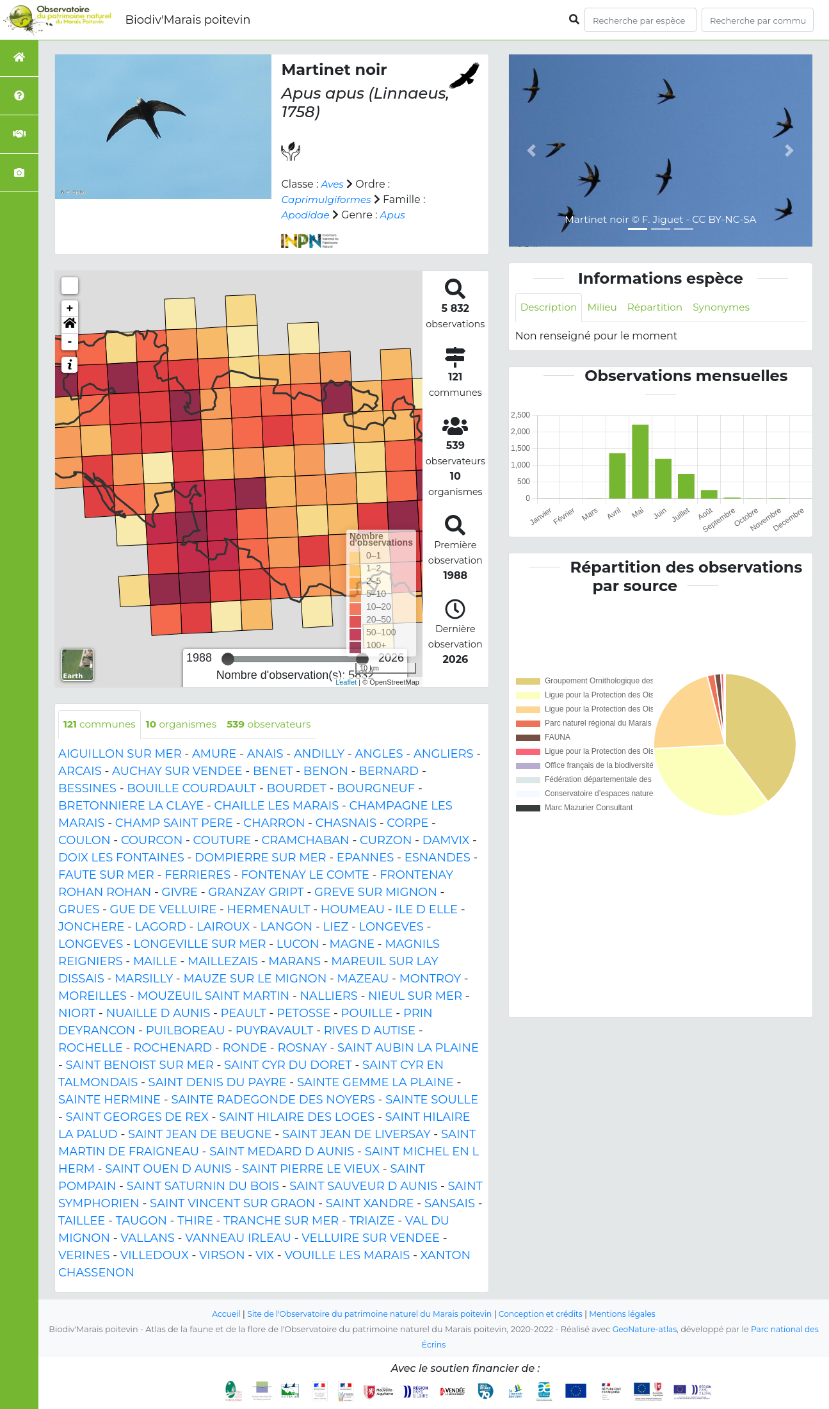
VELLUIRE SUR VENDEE (371, 1239)
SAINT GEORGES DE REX (137, 1118)
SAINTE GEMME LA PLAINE (375, 1083)
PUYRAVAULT (275, 1031)
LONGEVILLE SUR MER (200, 945)
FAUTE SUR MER (106, 875)
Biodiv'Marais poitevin (187, 20)
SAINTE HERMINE (109, 1100)
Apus (395, 215)
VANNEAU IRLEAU (238, 1239)
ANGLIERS (444, 754)
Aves (333, 184)
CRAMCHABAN (306, 841)
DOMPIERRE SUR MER (260, 858)
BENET (273, 772)
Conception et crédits (545, 1314)
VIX (264, 1256)
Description (550, 308)
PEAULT (243, 1014)
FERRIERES (197, 875)
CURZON (386, 841)
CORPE (407, 824)
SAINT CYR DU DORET (288, 1066)
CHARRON (274, 824)
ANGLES (379, 754)
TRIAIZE (372, 1221)
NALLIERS (328, 997)
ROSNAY (301, 1048)
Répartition (660, 308)
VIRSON (222, 1256)
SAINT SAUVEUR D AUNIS (363, 1187)
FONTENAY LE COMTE (305, 875)
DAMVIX (446, 841)
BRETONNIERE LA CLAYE (131, 806)
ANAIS (265, 754)
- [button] (70, 342)
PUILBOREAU (185, 1031)
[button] (69, 325)
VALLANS (147, 1239)
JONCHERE (91, 927)
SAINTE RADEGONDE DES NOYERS (272, 1100)
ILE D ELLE (426, 910)
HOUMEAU (353, 910)
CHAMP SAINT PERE (174, 824)
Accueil (217, 1314)
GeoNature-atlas (643, 1329)
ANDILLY (319, 754)
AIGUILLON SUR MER (120, 754)
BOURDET (296, 789)
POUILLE (367, 1014)
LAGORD (160, 927)
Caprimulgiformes (328, 199)
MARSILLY (144, 979)
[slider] (227, 659)
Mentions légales (630, 1314)
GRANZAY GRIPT (255, 893)
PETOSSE (303, 1014)
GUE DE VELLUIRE (163, 910)
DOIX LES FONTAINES (121, 858)
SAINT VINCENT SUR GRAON (232, 1204)
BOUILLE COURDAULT (191, 789)
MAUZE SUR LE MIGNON (254, 979)
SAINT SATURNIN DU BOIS (203, 1187)
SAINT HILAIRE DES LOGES (296, 1118)
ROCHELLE (90, 1048)
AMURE (214, 754)
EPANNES (365, 858)
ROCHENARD (172, 1048)
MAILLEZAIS (223, 962)
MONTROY (430, 979)
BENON (325, 772)
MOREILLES (92, 997)
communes (101, 725)
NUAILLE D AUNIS (158, 1014)
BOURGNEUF (376, 789)
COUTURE (222, 841)
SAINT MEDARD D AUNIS (281, 1152)
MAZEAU (363, 979)
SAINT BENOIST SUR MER (140, 1066)
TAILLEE (81, 1221)
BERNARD (388, 772)
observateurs (277, 725)
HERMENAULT (268, 910)
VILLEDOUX (154, 1256)
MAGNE (352, 945)
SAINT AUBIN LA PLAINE (408, 1048)
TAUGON (141, 1221)
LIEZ (335, 927)
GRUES (78, 910)
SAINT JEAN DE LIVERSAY (356, 1135)
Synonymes (729, 308)
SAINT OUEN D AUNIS (168, 1169)
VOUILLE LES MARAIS (347, 1256)
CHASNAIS (346, 824)
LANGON (286, 927)
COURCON (151, 841)
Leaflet (346, 682)
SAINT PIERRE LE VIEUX (311, 1169)
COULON (84, 841)
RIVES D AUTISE (369, 1031)
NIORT (76, 1014)
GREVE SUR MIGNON (375, 893)
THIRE (195, 1221)
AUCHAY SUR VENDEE (177, 772)
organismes (186, 725)
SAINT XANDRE (370, 1204)
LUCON (298, 945)
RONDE (244, 1048)
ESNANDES (438, 858)
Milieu (606, 308)
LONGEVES (391, 927)
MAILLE (155, 962)
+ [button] (70, 308)
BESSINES (87, 789)
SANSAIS (449, 1204)
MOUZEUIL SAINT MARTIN (213, 997)
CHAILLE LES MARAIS (276, 806)
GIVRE (180, 893)
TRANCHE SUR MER (281, 1221)
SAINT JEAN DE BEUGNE (200, 1135)
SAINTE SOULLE (431, 1100)
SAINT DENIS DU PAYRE (218, 1083)
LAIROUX (223, 927)
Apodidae (306, 215)
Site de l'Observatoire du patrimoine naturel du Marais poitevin (367, 1314)
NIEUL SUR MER (415, 997)
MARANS (294, 962)
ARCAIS (80, 772)
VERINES (84, 1256)
